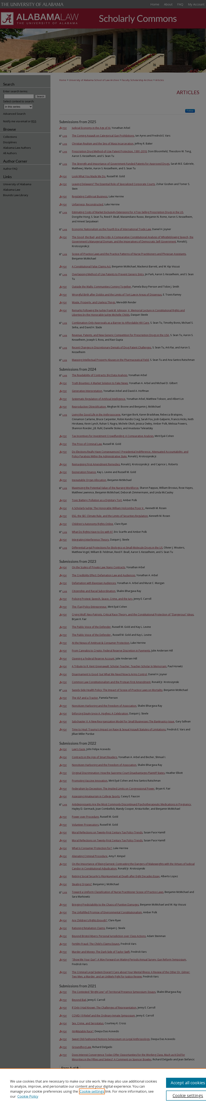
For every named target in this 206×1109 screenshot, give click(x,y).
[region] (103, 1088)
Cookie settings (92, 1091)
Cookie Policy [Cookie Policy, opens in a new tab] (27, 1096)
